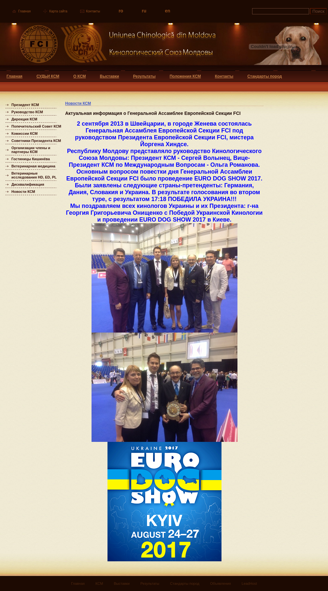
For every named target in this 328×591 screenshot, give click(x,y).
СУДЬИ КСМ (47, 76)
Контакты (93, 11)
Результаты (144, 76)
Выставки (109, 76)
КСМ (99, 583)
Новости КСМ (23, 192)
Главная (24, 11)
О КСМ (79, 76)
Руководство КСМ (27, 112)
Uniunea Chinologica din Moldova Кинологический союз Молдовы (108, 46)
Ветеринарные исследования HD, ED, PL (34, 175)
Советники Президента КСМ (36, 141)
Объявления (220, 583)
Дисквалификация (27, 184)
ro (121, 10)
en (167, 10)
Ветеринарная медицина (33, 166)
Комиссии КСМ (24, 133)
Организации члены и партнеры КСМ (30, 150)
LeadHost (249, 583)
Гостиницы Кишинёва (30, 159)
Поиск (318, 11)
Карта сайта (58, 11)
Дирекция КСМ (24, 119)
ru (144, 10)
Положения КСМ (185, 76)
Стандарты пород (264, 76)
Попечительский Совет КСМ (36, 126)
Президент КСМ (25, 105)
